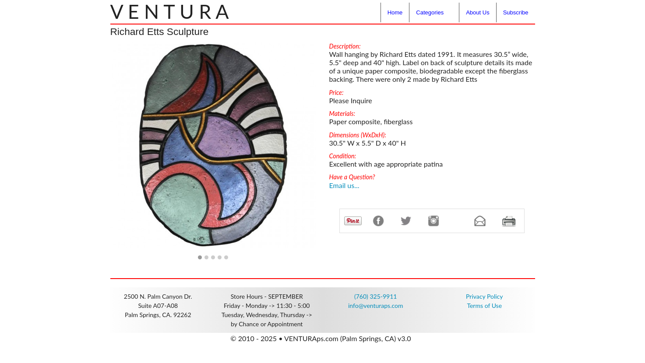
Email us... (344, 185)
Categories (430, 12)
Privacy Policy (484, 296)
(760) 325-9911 (375, 296)
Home (395, 12)
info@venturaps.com (375, 305)
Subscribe (516, 12)
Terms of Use (484, 305)
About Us (477, 12)
